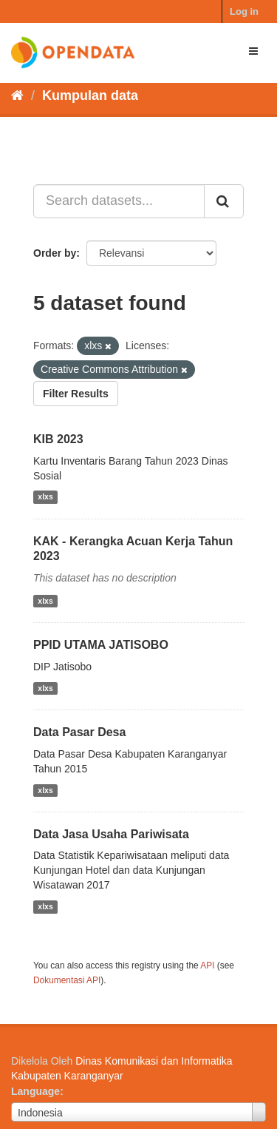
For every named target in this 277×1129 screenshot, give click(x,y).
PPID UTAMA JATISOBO (100, 644)
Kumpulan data (90, 95)
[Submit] (224, 201)
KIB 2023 (58, 439)
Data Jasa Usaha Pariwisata (111, 834)
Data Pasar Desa (79, 732)
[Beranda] (17, 95)
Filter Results (76, 394)
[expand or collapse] (253, 51)
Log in (244, 11)
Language (35, 1091)
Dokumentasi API (66, 980)
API (207, 965)
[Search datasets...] (119, 201)
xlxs (45, 497)
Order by (54, 253)
